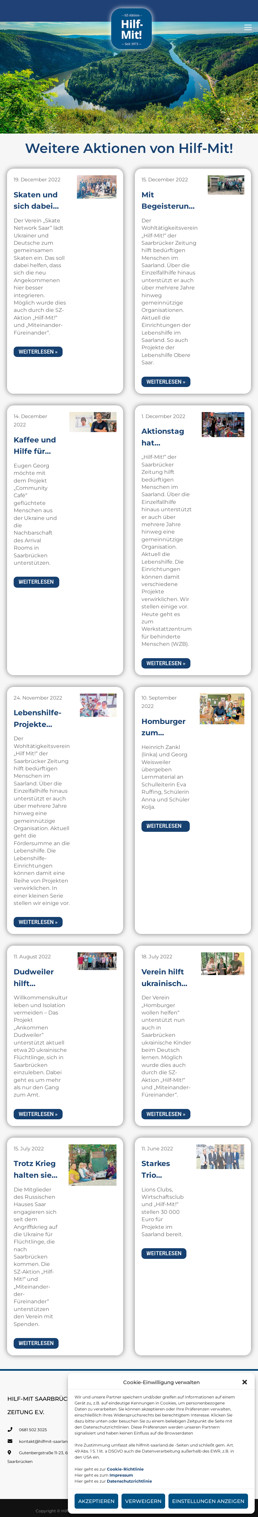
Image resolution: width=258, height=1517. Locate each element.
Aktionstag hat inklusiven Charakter (164, 441)
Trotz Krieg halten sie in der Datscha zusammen (37, 1174)
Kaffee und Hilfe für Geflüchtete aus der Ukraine (38, 441)
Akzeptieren (96, 1501)
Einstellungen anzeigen (208, 1501)
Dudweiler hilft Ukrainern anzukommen (43, 987)
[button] (244, 1382)
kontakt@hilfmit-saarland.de (47, 1439)
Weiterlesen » (38, 347)
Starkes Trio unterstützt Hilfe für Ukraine (164, 1174)
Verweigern (143, 1501)
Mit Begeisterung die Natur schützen (169, 202)
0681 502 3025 (33, 1427)
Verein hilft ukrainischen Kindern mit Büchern (168, 987)
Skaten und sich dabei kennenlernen (43, 202)
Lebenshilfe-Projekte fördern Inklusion (40, 725)
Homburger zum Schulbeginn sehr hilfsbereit (167, 725)
